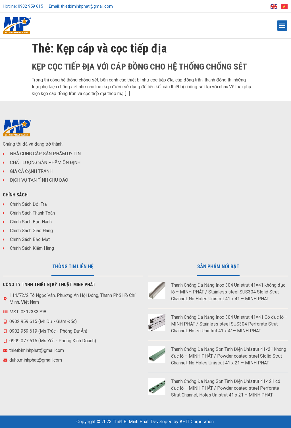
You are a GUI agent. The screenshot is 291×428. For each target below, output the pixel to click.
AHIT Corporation (197, 421)
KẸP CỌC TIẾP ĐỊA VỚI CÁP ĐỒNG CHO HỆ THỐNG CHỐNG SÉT (139, 67)
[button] (282, 25)
